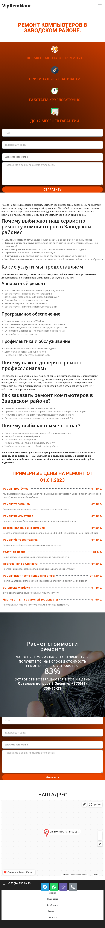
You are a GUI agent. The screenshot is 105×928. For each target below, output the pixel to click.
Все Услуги (52, 905)
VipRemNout (16, 5)
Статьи (52, 911)
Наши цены (52, 899)
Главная (52, 893)
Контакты (52, 917)
